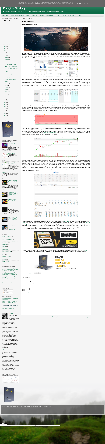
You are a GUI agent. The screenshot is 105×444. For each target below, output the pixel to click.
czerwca (7, 87)
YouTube (79, 15)
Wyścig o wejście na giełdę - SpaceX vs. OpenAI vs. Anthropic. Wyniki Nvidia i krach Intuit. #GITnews (12, 220)
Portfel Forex (5, 249)
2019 (5, 100)
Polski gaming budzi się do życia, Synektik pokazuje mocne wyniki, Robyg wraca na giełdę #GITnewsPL (10, 273)
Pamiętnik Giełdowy (14, 8)
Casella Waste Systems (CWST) (11, 75)
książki (85, 250)
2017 (5, 104)
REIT (3, 254)
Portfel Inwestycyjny (6, 251)
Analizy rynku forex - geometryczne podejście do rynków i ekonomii (9, 302)
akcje (27, 274)
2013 (5, 111)
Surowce (4, 257)
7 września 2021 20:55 (36, 281)
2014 (5, 110)
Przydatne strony (50, 15)
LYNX (23, 222)
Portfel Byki (4, 242)
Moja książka (71, 15)
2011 (5, 115)
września (7, 62)
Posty (5, 290)
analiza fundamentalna (33, 274)
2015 (5, 108)
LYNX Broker (67, 221)
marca (6, 93)
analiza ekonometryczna (7, 262)
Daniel (26, 289)
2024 (5, 50)
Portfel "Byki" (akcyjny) (31, 15)
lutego (6, 94)
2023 (5, 52)
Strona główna (5, 15)
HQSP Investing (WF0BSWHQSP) (9, 73)
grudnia (6, 57)
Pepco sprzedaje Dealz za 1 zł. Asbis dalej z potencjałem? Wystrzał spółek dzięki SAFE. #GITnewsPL (10, 284)
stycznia (7, 96)
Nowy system (5, 172)
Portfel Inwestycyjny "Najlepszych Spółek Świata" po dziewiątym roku (13, 182)
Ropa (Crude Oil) (11, 207)
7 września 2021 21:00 (35, 289)
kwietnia (7, 91)
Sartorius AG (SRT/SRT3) (10, 64)
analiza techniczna (42, 274)
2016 (5, 106)
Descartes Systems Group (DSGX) (12, 163)
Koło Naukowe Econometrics (8, 306)
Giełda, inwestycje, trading (49, 132)
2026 (5, 46)
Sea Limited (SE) (11, 143)
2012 (5, 113)
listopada (7, 59)
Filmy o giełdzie (5, 261)
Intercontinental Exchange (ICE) (11, 66)
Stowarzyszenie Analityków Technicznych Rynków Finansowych (10, 305)
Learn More (80, 3)
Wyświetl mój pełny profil (7, 349)
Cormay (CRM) (11, 153)
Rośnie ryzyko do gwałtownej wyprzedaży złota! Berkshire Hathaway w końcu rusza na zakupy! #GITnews (10, 280)
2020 (5, 99)
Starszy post (86, 317)
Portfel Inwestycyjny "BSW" (17, 15)
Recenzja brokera (6, 256)
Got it (86, 3)
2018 (5, 102)
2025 (5, 48)
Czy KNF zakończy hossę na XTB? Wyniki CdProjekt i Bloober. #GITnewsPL (13, 194)
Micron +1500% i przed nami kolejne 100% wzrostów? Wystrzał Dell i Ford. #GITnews (13, 227)
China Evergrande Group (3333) (11, 68)
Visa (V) (6, 81)
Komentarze (6, 292)
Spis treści (41, 15)
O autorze (64, 15)
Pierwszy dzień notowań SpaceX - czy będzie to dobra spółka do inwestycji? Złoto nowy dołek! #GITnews (10, 269)
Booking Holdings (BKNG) (10, 79)
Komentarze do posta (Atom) (33, 319)
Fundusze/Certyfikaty (6, 252)
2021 (5, 55)
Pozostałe (4, 244)
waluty (3, 247)
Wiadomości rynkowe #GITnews (9, 241)
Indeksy (4, 246)
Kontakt (58, 15)
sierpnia (7, 83)
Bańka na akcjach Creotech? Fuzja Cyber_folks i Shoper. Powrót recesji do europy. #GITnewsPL (13, 202)
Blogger (62, 411)
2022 (5, 53)
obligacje (4, 259)
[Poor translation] (5, 424)
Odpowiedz (27, 284)
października (8, 61)
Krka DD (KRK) (8, 77)
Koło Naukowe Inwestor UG (8, 308)
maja (6, 89)
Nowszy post (26, 317)
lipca (6, 85)
